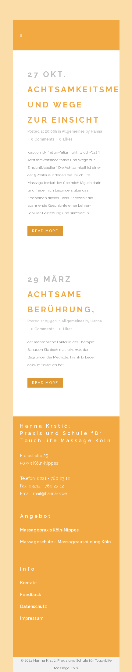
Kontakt (28, 582)
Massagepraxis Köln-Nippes (49, 530)
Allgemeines (73, 131)
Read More (45, 231)
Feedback (30, 594)
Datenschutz (33, 606)
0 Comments (43, 139)
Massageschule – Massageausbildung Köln (65, 541)
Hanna (96, 131)
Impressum (31, 618)
